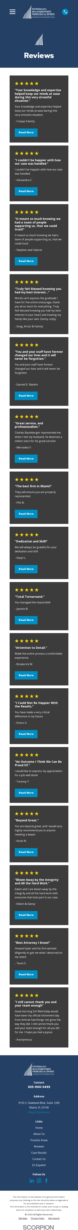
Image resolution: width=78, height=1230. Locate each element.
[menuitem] (22, 1218)
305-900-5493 (39, 1087)
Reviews (39, 1146)
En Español (39, 1165)
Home (39, 1128)
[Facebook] (46, 1180)
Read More (26, 132)
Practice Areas (39, 1140)
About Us (39, 1134)
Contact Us (39, 1159)
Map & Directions (39, 1112)
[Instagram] (39, 1180)
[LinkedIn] (32, 1180)
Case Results (39, 1153)
